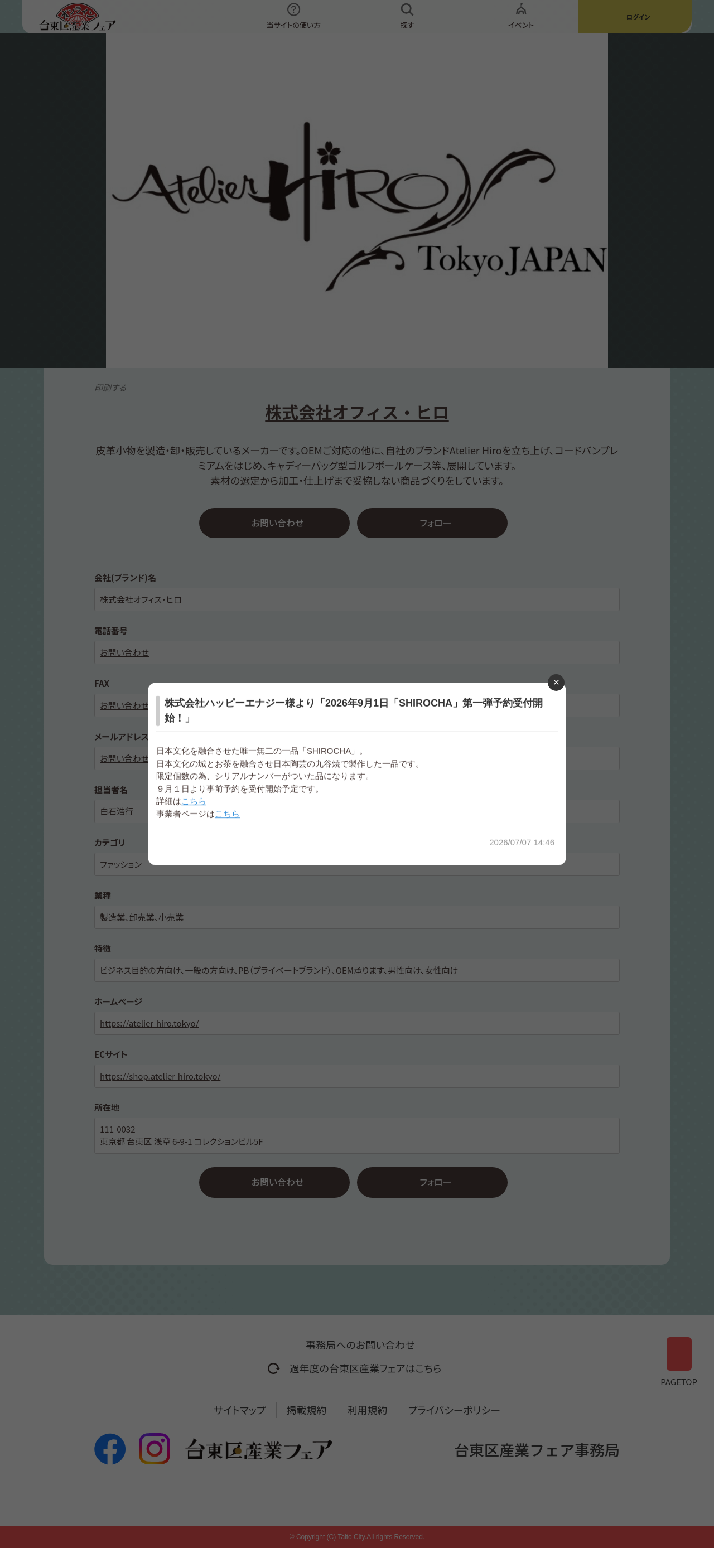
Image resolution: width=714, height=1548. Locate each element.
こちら (193, 801)
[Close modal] (556, 682)
